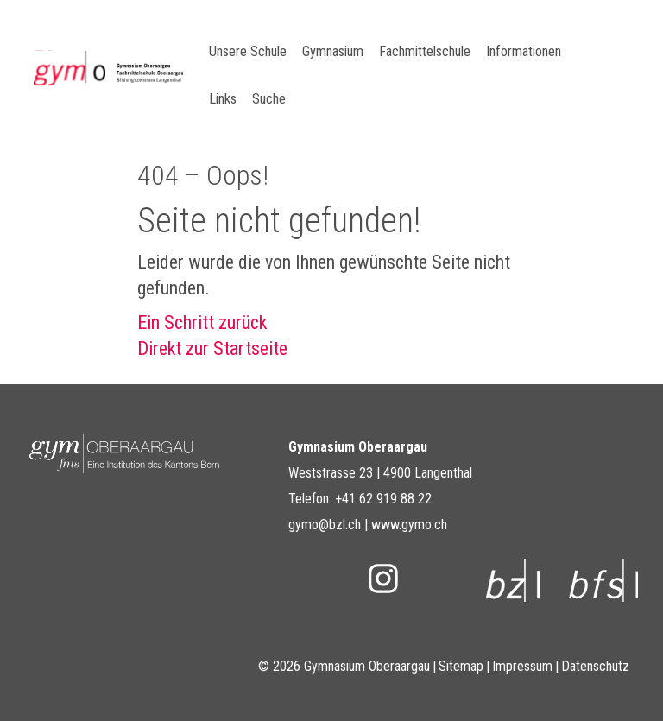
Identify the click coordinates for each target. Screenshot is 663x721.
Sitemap (461, 666)
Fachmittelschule (424, 51)
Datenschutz (595, 666)
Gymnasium (332, 51)
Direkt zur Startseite (212, 348)
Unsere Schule (248, 51)
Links (223, 99)
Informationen (523, 51)
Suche (269, 99)
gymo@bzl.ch (324, 524)
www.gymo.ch (409, 524)
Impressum (522, 666)
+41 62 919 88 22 (383, 498)
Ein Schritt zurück (202, 322)
